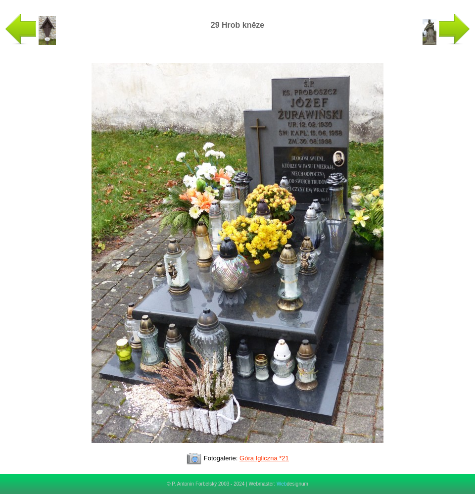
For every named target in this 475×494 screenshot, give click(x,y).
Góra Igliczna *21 (264, 458)
